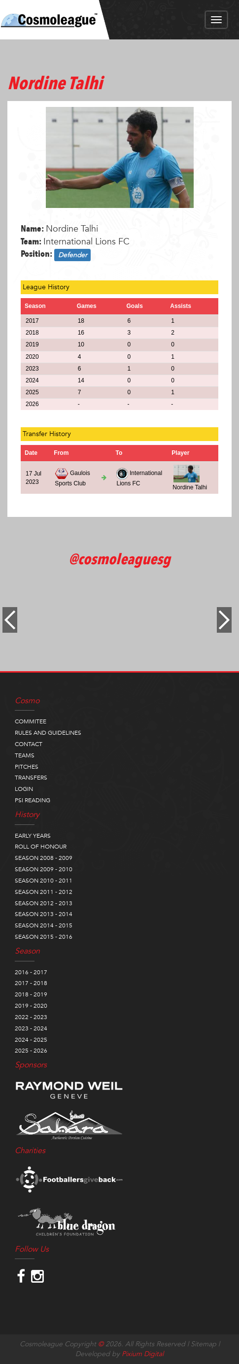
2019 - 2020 (31, 1006)
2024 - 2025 (31, 1040)
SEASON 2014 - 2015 (43, 925)
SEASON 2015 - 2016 (43, 937)
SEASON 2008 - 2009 (43, 858)
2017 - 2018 (31, 983)
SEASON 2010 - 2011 (43, 881)
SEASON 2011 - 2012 (43, 892)
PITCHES (26, 767)
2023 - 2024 (31, 1028)
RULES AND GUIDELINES (48, 733)
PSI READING (32, 800)
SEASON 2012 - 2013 (43, 903)
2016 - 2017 (31, 972)
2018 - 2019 (31, 994)
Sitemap (203, 1344)
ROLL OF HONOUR (41, 847)
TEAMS (24, 755)
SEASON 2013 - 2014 (43, 914)
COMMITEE (30, 721)
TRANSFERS (31, 778)
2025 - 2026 (31, 1051)
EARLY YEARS (33, 836)
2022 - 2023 (31, 1017)
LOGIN (24, 789)
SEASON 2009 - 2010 (43, 869)
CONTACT (28, 744)
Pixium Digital (143, 1354)
